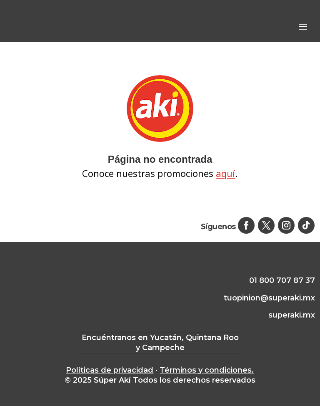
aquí (225, 173)
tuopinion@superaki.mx (269, 298)
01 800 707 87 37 (282, 280)
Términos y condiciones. (207, 370)
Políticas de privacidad (109, 370)
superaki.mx (291, 315)
